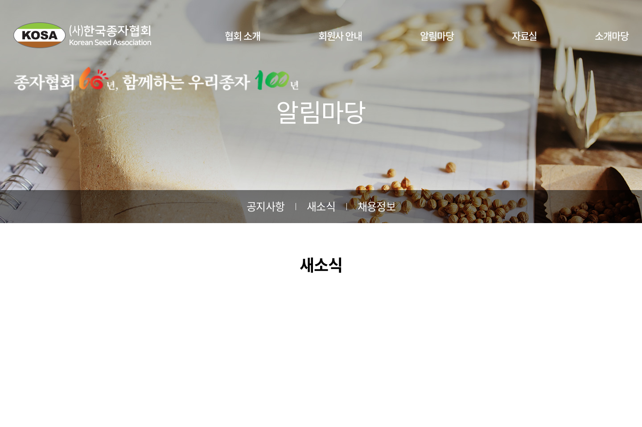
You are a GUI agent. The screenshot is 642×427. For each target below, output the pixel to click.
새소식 (321, 206)
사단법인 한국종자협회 (82, 35)
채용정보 (376, 206)
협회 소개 (242, 35)
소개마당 (612, 35)
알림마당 (437, 35)
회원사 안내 (340, 35)
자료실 (524, 35)
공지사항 (265, 206)
